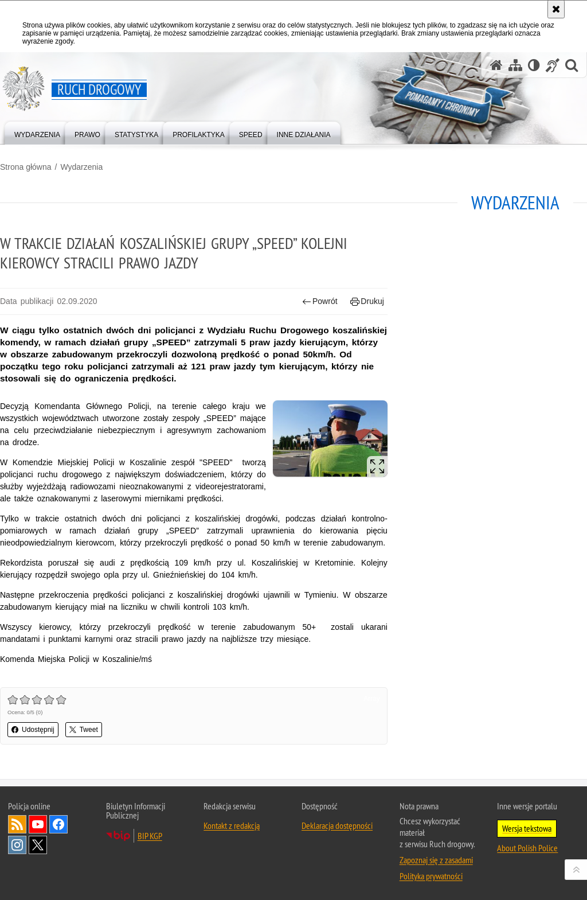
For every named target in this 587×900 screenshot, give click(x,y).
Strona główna (26, 167)
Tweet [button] (83, 730)
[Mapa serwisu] (515, 65)
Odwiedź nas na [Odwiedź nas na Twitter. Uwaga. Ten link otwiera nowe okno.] (38, 845)
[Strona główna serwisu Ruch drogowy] (496, 65)
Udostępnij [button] (32, 730)
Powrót (320, 301)
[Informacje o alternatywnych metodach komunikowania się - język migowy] (552, 65)
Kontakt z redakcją (232, 825)
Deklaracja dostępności (337, 825)
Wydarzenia (81, 167)
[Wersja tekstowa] (534, 65)
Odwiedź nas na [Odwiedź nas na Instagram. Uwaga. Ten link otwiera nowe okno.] (17, 845)
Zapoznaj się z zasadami (436, 860)
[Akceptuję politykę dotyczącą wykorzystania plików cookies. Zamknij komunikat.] (556, 9)
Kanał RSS (17, 824)
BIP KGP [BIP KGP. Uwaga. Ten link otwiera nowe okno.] (150, 835)
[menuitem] (37, 132)
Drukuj (367, 301)
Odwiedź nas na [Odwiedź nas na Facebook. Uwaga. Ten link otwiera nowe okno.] (58, 824)
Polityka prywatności (431, 876)
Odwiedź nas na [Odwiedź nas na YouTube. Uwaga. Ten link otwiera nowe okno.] (38, 824)
